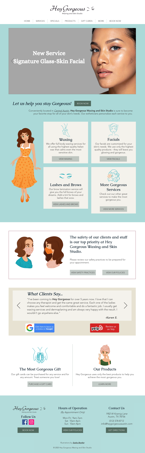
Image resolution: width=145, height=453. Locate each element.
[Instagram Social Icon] (31, 422)
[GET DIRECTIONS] (116, 430)
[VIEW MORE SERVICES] (113, 209)
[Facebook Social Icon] (24, 422)
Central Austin (61, 110)
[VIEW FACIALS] (113, 159)
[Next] (132, 61)
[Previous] (12, 61)
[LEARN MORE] (104, 384)
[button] (40, 21)
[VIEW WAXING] (65, 159)
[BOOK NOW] (82, 103)
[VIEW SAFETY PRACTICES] (83, 272)
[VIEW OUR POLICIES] (115, 272)
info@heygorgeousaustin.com (116, 423)
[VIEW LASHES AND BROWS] (65, 204)
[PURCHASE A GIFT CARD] (40, 384)
